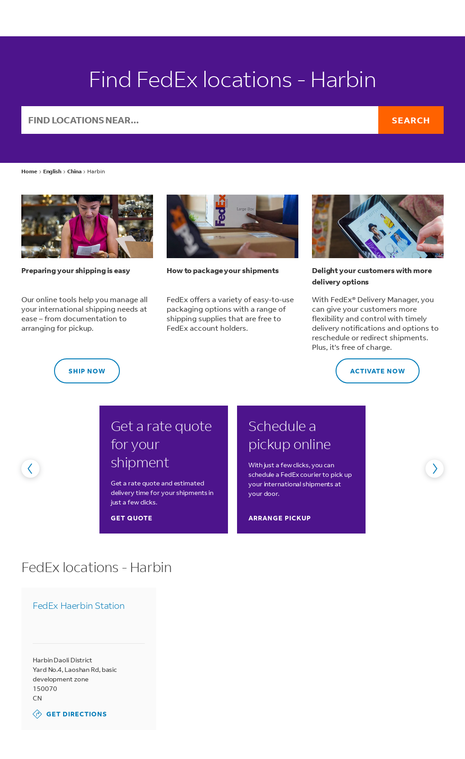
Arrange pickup (279, 518)
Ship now (79, 366)
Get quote (132, 518)
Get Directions (70, 714)
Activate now (370, 366)
